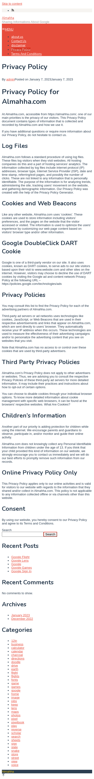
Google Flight (20, 557)
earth (14, 669)
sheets (15, 740)
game (15, 683)
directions (17, 658)
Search (7, 530)
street (15, 758)
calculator (17, 648)
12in (14, 641)
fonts (14, 680)
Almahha (8, 18)
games (15, 687)
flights (15, 676)
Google (16, 564)
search (15, 736)
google (15, 690)
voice (14, 765)
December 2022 (22, 619)
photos (15, 715)
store (14, 754)
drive (14, 665)
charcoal (17, 655)
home (15, 694)
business (17, 644)
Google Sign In (21, 571)
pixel (14, 719)
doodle (15, 662)
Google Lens (20, 560)
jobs (14, 701)
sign (14, 743)
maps (15, 711)
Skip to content (12, 3)
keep (14, 704)
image (15, 697)
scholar (16, 733)
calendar (17, 651)
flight (14, 672)
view (14, 761)
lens (14, 708)
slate (14, 747)
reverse (16, 729)
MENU (7, 29)
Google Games (21, 567)
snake (15, 751)
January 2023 (20, 615)
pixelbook (17, 722)
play (14, 726)
